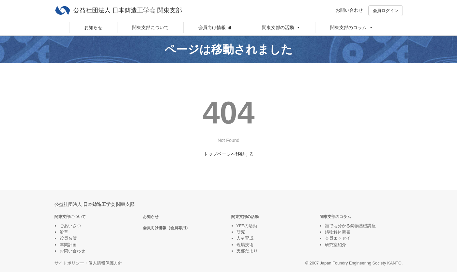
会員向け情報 (212, 27)
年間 (64, 244)
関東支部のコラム (351, 27)
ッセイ (344, 238)
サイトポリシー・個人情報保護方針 (88, 263)
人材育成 (244, 238)
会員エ (331, 238)
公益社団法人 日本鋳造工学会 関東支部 (127, 10)
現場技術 (244, 244)
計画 (72, 244)
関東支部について (150, 27)
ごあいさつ (70, 225)
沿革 (64, 232)
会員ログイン (385, 10)
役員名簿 (68, 238)
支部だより (247, 250)
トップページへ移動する (229, 154)
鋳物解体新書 (337, 232)
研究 (240, 232)
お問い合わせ (349, 10)
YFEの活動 (246, 225)
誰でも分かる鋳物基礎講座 (350, 225)
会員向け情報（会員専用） (166, 228)
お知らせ (93, 27)
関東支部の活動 (281, 27)
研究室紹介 (335, 244)
